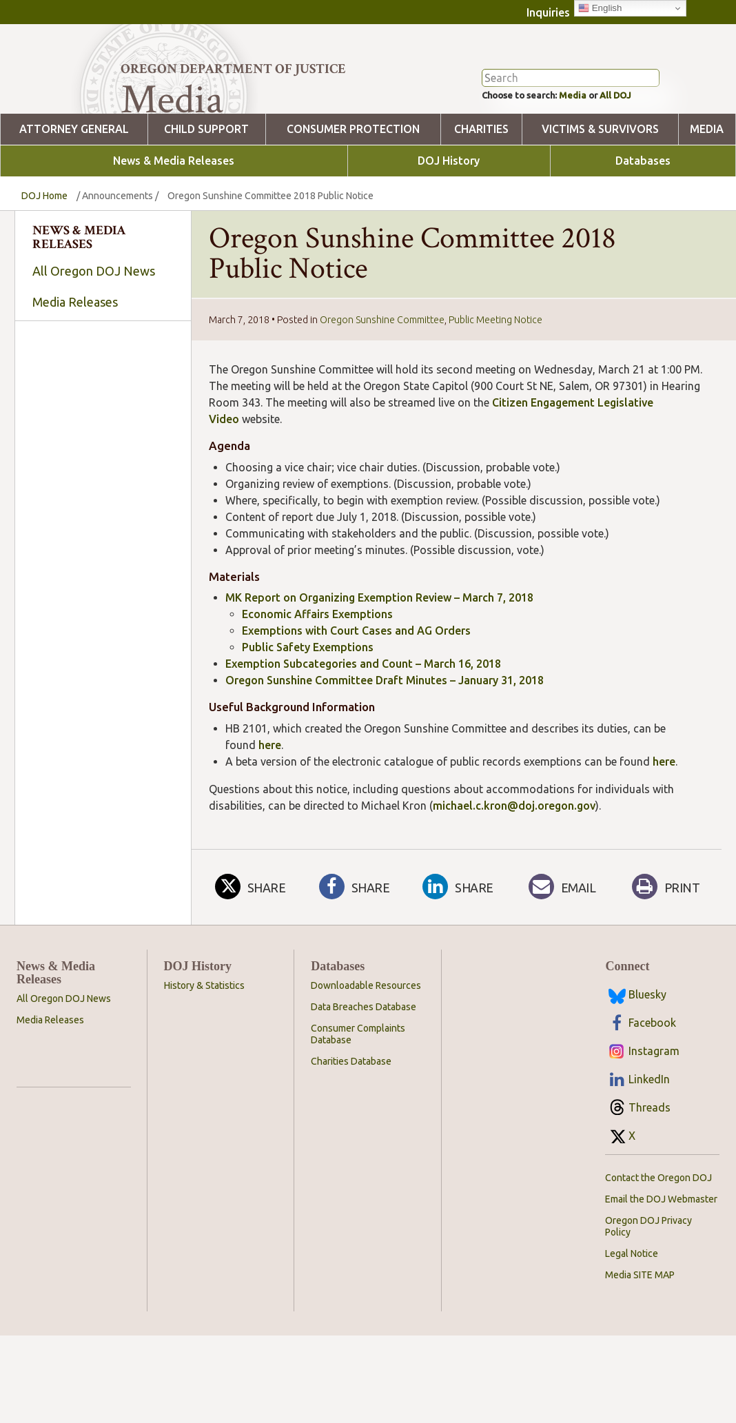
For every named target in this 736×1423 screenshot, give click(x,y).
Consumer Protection (353, 184)
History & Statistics (204, 1040)
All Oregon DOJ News (93, 326)
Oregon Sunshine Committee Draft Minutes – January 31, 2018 (384, 735)
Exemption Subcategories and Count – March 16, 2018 (363, 719)
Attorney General (74, 184)
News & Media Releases (173, 216)
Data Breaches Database (363, 1061)
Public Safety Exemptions (308, 702)
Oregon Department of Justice (233, 69)
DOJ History (449, 216)
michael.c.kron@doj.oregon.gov (514, 860)
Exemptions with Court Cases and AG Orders (356, 685)
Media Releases (75, 357)
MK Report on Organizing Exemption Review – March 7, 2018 (379, 652)
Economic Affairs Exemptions (317, 669)
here (269, 800)
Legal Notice (631, 1308)
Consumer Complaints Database (358, 1089)
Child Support (206, 184)
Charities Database (351, 1116)
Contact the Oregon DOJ (658, 1232)
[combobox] (99, 479)
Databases (643, 216)
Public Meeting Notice (495, 374)
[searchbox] (99, 479)
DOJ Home (44, 250)
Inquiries (548, 12)
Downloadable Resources (366, 1040)
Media (588, 149)
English (600, 8)
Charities (481, 184)
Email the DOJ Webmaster (661, 1254)
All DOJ (640, 149)
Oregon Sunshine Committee (382, 374)
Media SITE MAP (640, 1329)
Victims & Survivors (600, 184)
